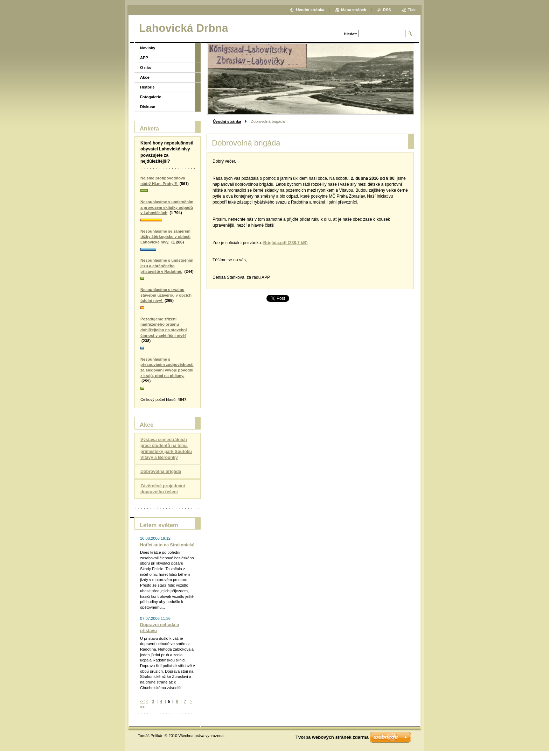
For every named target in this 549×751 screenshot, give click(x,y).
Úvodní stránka (227, 121)
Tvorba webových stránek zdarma (332, 737)
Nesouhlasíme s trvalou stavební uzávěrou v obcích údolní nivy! (166, 295)
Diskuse (147, 107)
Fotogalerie (150, 97)
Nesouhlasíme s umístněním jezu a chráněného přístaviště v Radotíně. (166, 265)
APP (144, 58)
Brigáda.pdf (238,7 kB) (285, 242)
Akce (145, 77)
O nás (145, 67)
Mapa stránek (353, 10)
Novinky (147, 48)
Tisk (412, 10)
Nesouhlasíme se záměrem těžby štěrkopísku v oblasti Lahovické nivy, (165, 236)
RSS (387, 10)
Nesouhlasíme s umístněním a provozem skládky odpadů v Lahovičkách (166, 207)
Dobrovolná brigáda (160, 471)
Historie (147, 87)
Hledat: (350, 34)
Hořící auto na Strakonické (167, 545)
